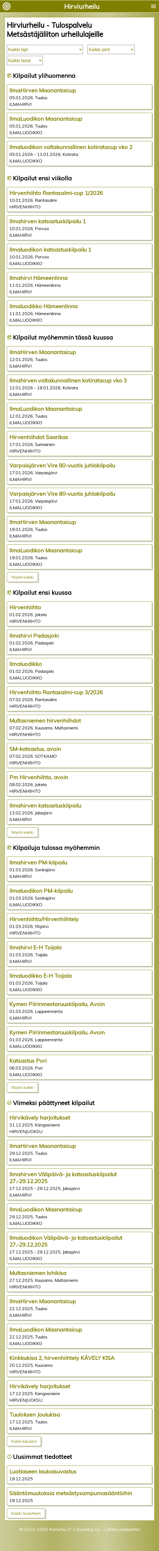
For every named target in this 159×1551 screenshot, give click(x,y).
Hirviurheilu (82, 6)
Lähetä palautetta (122, 1529)
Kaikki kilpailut (24, 1441)
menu (153, 6)
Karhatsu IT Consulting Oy (74, 1529)
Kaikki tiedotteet (26, 1513)
